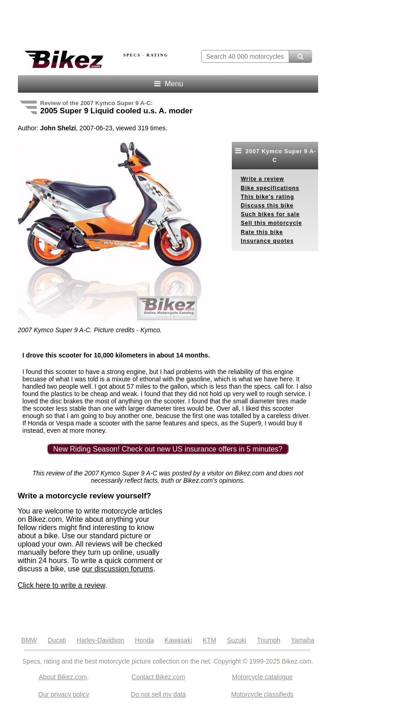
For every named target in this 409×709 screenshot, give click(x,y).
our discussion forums (117, 569)
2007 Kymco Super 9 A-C (274, 155)
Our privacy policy (63, 694)
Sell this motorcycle (271, 223)
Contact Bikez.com (158, 677)
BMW (29, 640)
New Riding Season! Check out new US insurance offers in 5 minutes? (168, 449)
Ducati (57, 640)
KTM (210, 640)
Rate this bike (262, 232)
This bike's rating (267, 197)
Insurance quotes (267, 241)
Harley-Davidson (100, 640)
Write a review (262, 179)
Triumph (268, 640)
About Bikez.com (63, 677)
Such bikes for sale (270, 214)
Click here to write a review (61, 585)
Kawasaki (178, 640)
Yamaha (302, 640)
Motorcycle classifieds (262, 694)
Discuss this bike (267, 205)
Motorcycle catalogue (262, 677)
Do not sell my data (158, 694)
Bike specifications (270, 188)
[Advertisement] (125, 22)
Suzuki (237, 640)
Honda (144, 640)
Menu (167, 84)
